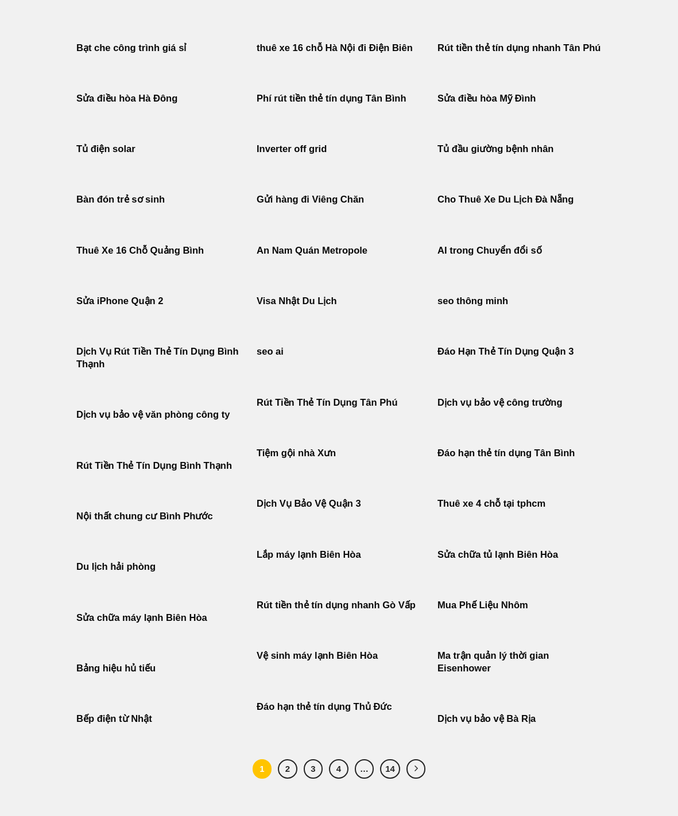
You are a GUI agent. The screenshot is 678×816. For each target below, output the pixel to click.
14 (390, 769)
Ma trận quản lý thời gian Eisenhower (493, 662)
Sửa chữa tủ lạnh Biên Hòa (497, 554)
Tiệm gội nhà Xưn (296, 453)
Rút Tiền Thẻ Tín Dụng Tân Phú (327, 402)
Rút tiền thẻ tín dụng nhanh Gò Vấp (336, 605)
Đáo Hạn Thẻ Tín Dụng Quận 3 (505, 351)
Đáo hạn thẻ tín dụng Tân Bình (506, 453)
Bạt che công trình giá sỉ (131, 47)
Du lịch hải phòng (116, 566)
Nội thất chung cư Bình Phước (144, 516)
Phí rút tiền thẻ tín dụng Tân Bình (331, 98)
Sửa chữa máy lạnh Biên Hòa (141, 617)
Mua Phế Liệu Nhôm (482, 605)
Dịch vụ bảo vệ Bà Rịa (486, 718)
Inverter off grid (292, 148)
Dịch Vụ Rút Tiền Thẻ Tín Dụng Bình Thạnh (157, 358)
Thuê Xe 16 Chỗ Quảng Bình (140, 250)
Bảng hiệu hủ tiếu (116, 668)
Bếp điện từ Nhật (114, 718)
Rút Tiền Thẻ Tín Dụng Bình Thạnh (155, 465)
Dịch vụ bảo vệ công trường (500, 402)
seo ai (270, 351)
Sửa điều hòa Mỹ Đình (486, 98)
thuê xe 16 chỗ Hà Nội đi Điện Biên (335, 47)
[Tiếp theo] (416, 769)
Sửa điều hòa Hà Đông (126, 98)
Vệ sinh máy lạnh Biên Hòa (317, 655)
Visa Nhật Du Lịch (297, 301)
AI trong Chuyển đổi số (489, 250)
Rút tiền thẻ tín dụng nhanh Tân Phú (518, 47)
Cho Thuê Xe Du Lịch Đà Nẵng (505, 199)
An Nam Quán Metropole (312, 250)
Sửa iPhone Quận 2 (121, 301)
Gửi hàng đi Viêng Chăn (310, 199)
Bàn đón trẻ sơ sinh (120, 199)
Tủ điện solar (105, 148)
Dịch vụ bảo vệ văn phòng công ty (153, 414)
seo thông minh (472, 301)
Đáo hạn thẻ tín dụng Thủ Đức (324, 706)
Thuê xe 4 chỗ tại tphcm (491, 503)
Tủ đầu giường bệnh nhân (495, 148)
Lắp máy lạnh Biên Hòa (309, 554)
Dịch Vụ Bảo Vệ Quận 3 (309, 503)
